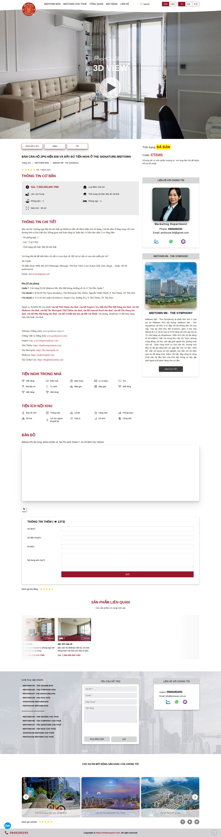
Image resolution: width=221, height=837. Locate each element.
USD (172, 4)
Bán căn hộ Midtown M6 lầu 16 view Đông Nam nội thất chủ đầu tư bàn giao (73, 649)
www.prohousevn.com (57, 336)
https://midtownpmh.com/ (43, 355)
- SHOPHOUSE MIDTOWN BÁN (35, 702)
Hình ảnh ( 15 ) (32, 146)
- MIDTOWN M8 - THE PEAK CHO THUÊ (39, 729)
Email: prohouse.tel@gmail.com (171, 232)
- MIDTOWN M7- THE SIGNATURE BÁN (38, 694)
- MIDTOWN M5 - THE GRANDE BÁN (37, 686)
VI (182, 4)
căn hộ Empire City (89, 307)
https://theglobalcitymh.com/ (50, 360)
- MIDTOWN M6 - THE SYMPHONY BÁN (39, 690)
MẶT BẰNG (112, 4)
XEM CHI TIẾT (170, 369)
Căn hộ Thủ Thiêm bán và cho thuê (50, 813)
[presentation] (105, 729)
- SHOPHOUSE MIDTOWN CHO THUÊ (38, 733)
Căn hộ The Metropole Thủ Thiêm (170, 813)
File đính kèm (97, 739)
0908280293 (174, 691)
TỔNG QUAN (96, 4)
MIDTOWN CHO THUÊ (75, 4)
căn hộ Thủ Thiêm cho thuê (65, 307)
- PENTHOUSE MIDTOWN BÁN (35, 706)
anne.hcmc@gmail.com (39, 274)
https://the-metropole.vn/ (47, 350)
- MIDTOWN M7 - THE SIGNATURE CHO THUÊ (41, 725)
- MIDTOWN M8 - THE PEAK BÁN (36, 698)
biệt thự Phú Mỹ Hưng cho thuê (115, 307)
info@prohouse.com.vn (175, 696)
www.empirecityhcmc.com (46, 340)
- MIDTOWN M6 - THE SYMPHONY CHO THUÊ (41, 721)
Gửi (127, 574)
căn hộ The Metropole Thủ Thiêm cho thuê (61, 310)
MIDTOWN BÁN (52, 4)
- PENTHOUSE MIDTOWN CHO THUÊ (38, 737)
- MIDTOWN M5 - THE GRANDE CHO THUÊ (40, 717)
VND (165, 4)
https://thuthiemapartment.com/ (47, 345)
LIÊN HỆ (124, 4)
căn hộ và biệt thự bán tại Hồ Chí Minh (77, 314)
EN (188, 4)
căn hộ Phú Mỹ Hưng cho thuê (42, 314)
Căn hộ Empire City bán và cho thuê (110, 813)
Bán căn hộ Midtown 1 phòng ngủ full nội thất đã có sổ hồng (38, 649)
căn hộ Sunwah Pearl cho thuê (98, 310)
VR (77, 146)
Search (146, 4)
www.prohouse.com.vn (53, 331)
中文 (196, 4)
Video (54, 146)
